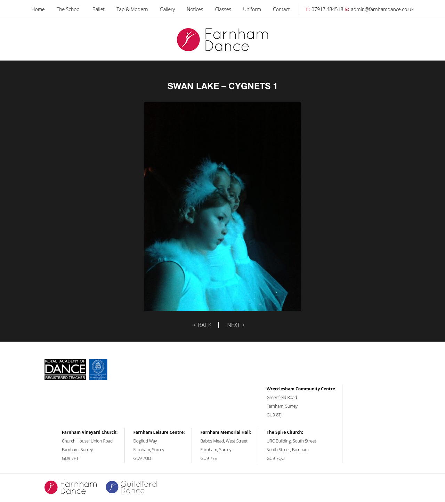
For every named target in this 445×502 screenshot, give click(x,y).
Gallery (167, 9)
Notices (195, 9)
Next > (236, 325)
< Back (202, 325)
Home (37, 9)
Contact (281, 9)
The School (69, 9)
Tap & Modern (132, 9)
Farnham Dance (222, 40)
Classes (223, 9)
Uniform (252, 9)
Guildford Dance (135, 487)
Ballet (98, 9)
